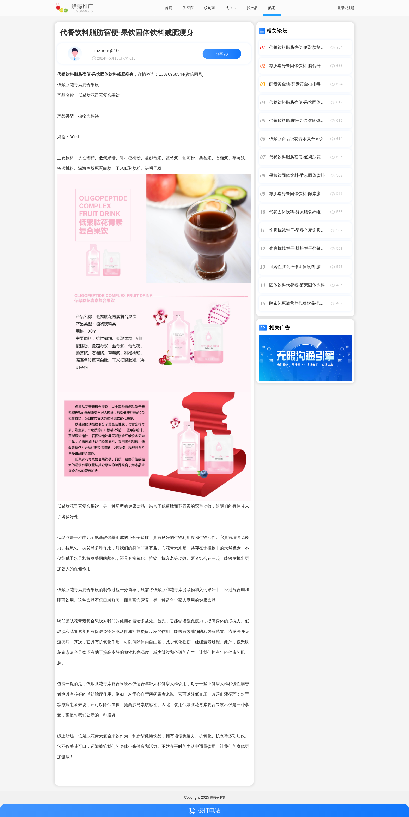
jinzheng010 (106, 50)
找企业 (230, 8)
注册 (350, 8)
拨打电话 (205, 810)
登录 (341, 8)
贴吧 (271, 8)
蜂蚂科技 (217, 797)
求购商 (209, 8)
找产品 (252, 8)
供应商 (188, 8)
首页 (168, 8)
